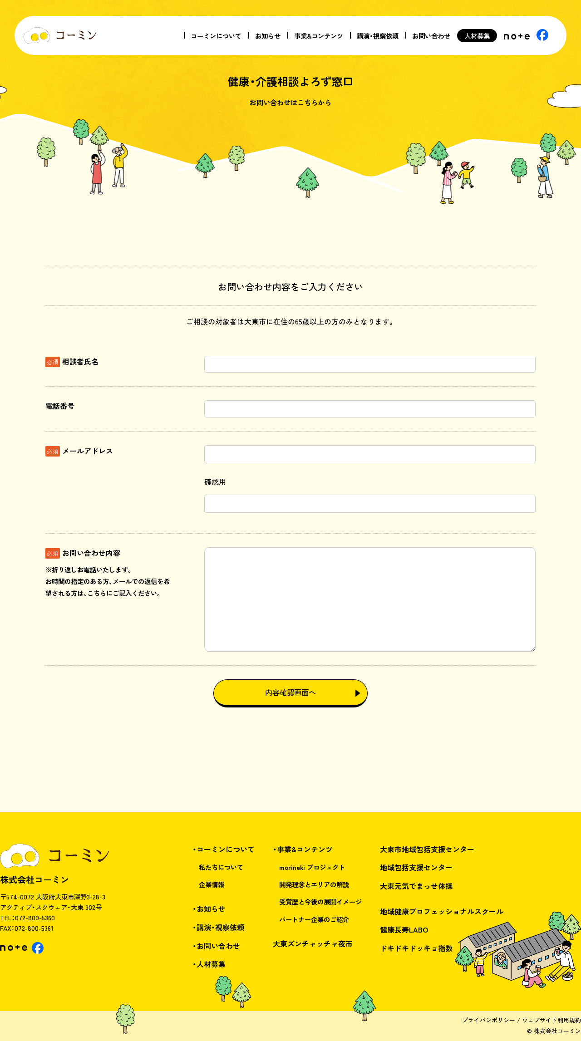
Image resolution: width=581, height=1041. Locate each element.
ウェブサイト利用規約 (551, 1020)
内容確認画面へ (290, 692)
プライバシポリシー (488, 1020)
